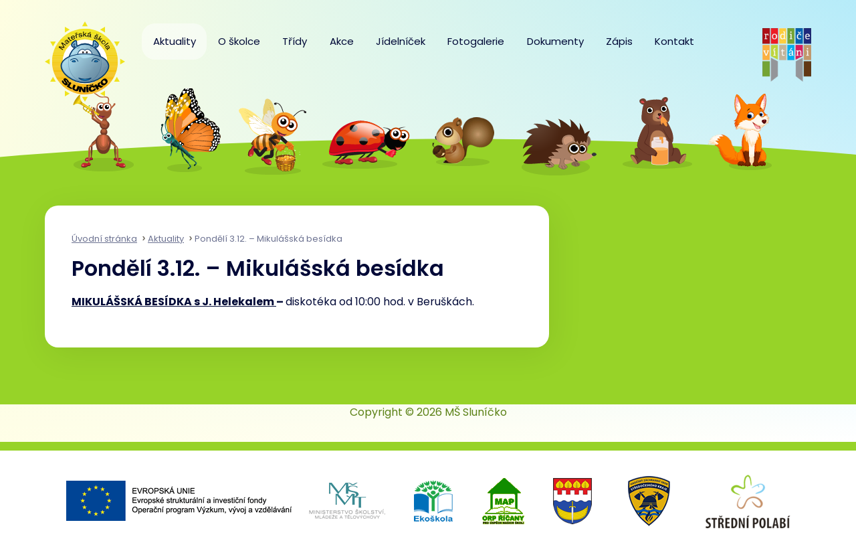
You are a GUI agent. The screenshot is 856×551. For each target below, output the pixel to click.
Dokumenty (555, 41)
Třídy (294, 41)
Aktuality (174, 41)
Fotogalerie (475, 41)
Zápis (619, 41)
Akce (342, 41)
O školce (239, 41)
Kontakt (674, 41)
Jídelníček (400, 41)
